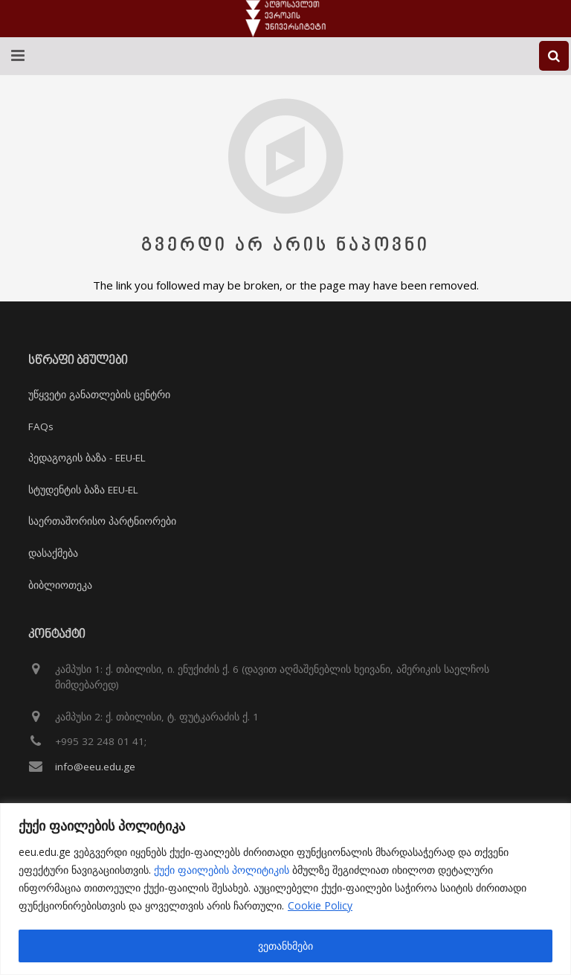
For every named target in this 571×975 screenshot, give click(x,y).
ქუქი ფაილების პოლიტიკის (221, 870)
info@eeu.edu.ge (95, 766)
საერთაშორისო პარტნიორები (102, 521)
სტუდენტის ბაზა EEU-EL (83, 489)
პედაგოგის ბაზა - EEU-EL (87, 457)
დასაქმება (53, 553)
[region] (285, 889)
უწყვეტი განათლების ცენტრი (99, 394)
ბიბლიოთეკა (60, 585)
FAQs (41, 426)
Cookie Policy (320, 905)
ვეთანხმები (285, 946)
